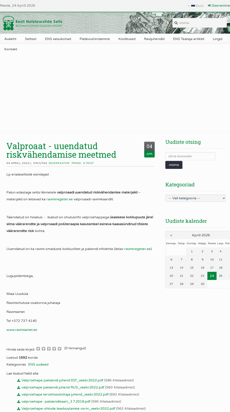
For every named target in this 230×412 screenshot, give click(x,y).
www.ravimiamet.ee (21, 330)
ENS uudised (38, 364)
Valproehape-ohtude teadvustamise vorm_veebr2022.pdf (84, 408)
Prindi (76, 163)
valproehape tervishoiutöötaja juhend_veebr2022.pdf (80, 394)
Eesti (196, 6)
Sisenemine (219, 5)
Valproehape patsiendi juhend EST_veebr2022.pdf (78, 380)
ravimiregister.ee (59, 199)
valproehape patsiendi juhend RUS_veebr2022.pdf (78, 387)
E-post (88, 163)
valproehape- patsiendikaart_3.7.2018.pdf (71, 401)
